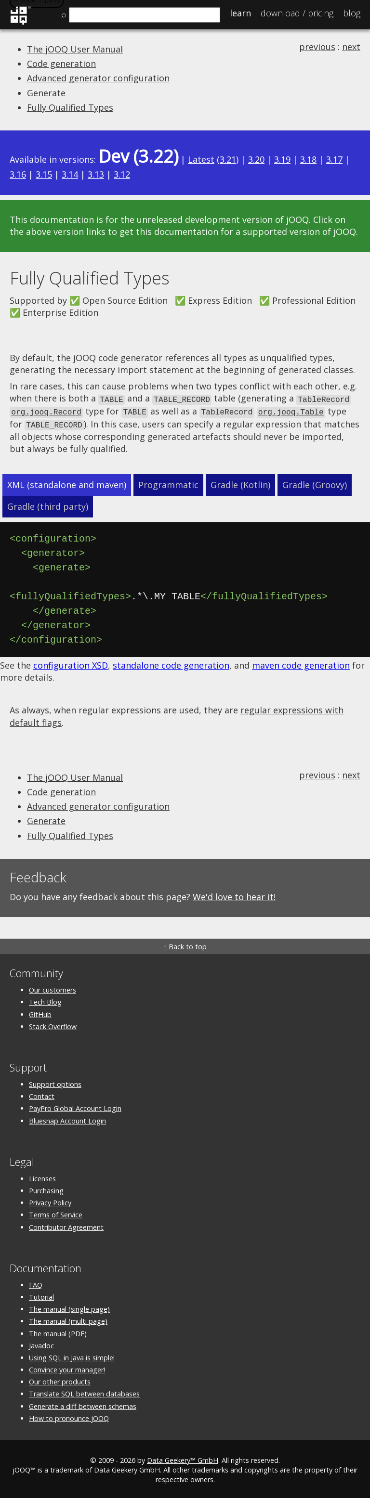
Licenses (42, 1176)
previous (317, 46)
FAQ (35, 1282)
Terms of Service (55, 1212)
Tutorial (41, 1295)
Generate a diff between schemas (82, 1403)
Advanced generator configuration (98, 78)
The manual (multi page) (68, 1319)
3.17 (334, 159)
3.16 (18, 174)
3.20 (256, 159)
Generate (46, 93)
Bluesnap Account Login (67, 1118)
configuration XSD (70, 663)
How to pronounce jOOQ (69, 1416)
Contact (41, 1094)
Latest (201, 159)
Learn (240, 13)
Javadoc (41, 1343)
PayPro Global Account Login (75, 1106)
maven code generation (301, 663)
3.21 (228, 159)
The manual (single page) (69, 1307)
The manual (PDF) (58, 1331)
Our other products (60, 1379)
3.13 (96, 174)
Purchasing (46, 1188)
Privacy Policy (50, 1200)
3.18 (308, 159)
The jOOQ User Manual (75, 49)
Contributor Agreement (66, 1224)
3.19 (282, 159)
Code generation (61, 63)
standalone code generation (171, 663)
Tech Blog (45, 1000)
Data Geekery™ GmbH (182, 1458)
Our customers (52, 988)
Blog (351, 13)
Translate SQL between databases (84, 1391)
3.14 (70, 174)
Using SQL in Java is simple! (72, 1355)
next (351, 46)
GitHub (40, 1012)
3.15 (44, 174)
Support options (55, 1082)
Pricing (297, 13)
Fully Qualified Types (70, 107)
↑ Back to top (185, 944)
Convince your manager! (67, 1367)
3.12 (122, 174)
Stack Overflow (53, 1024)
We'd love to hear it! (234, 894)
